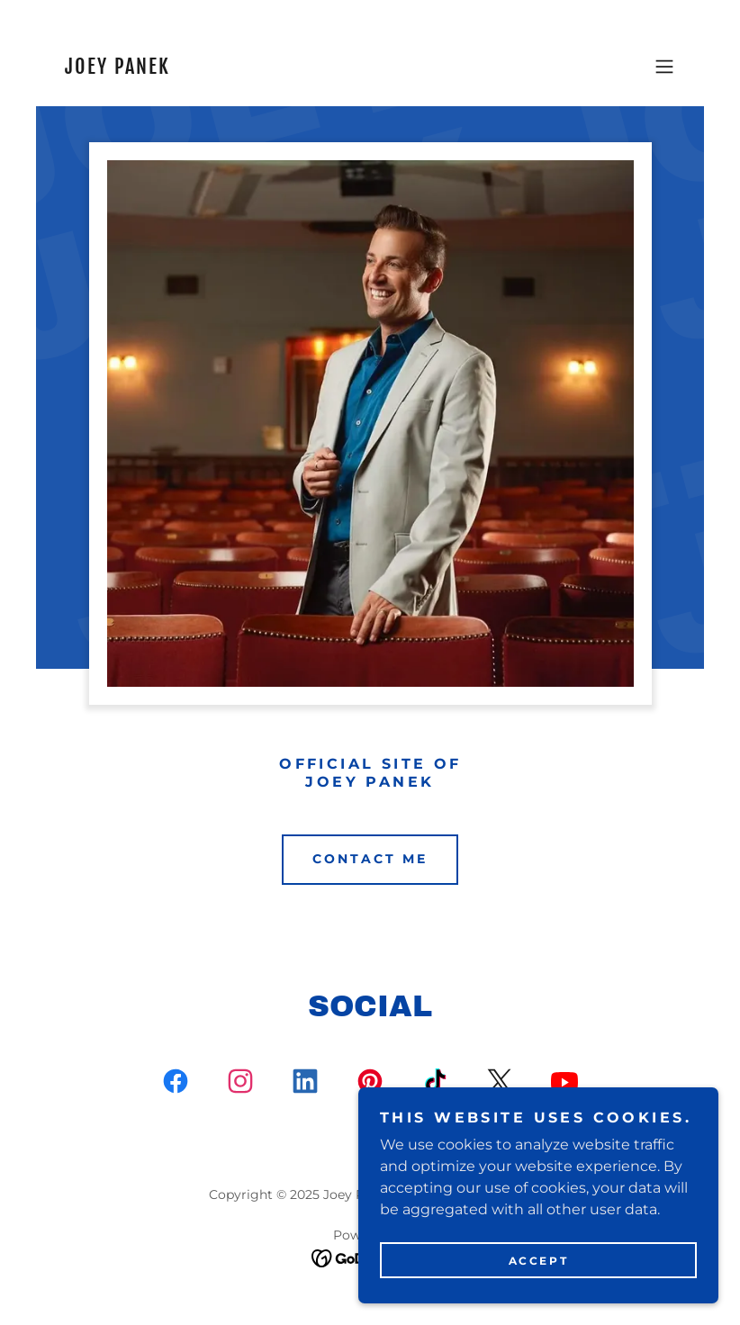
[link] (117, 68)
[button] (664, 67)
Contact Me (370, 859)
